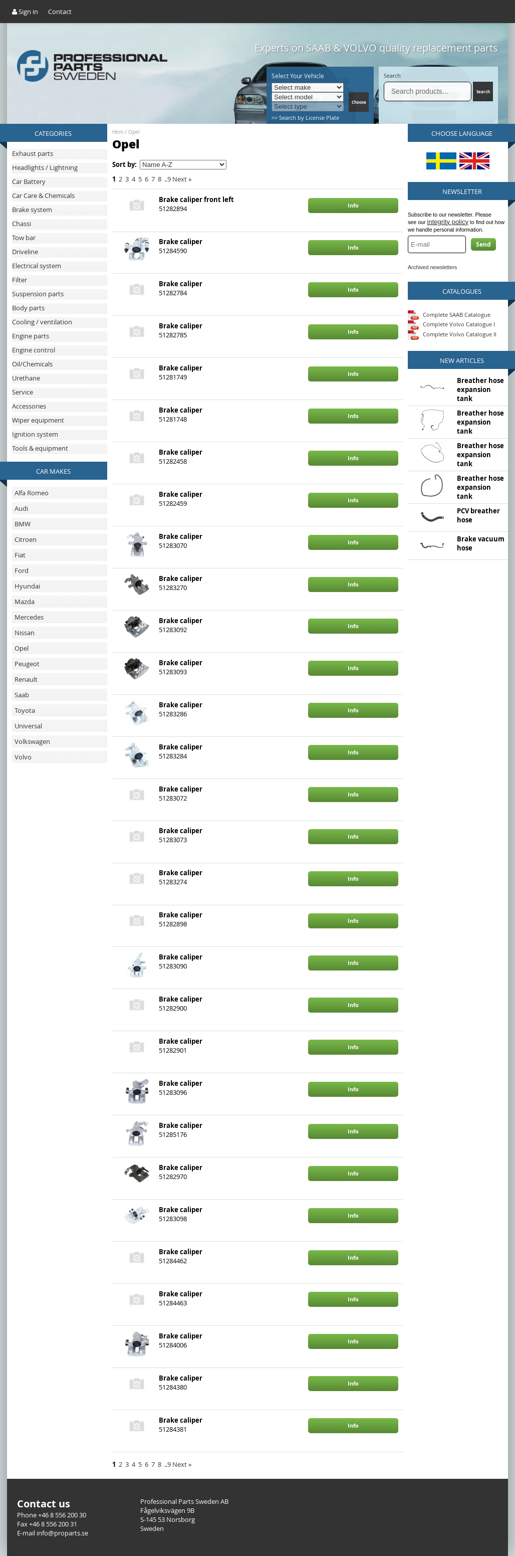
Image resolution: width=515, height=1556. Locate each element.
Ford (22, 570)
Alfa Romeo (32, 492)
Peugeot (27, 663)
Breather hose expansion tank (480, 389)
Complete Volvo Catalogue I (451, 324)
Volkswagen (32, 741)
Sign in (25, 11)
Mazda (25, 601)
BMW (23, 523)
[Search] (427, 91)
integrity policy (447, 222)
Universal (28, 725)
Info (353, 205)
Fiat (20, 554)
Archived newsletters (432, 267)
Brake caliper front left (196, 199)
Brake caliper (180, 241)
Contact (60, 11)
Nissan (25, 632)
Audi (21, 508)
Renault (26, 679)
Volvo (23, 756)
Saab (22, 694)
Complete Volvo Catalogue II (452, 334)
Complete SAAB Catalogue (456, 314)
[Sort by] (183, 164)
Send (483, 244)
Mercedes (29, 617)
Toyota (25, 710)
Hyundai (27, 586)
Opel (22, 648)
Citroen (26, 539)
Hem (117, 132)
